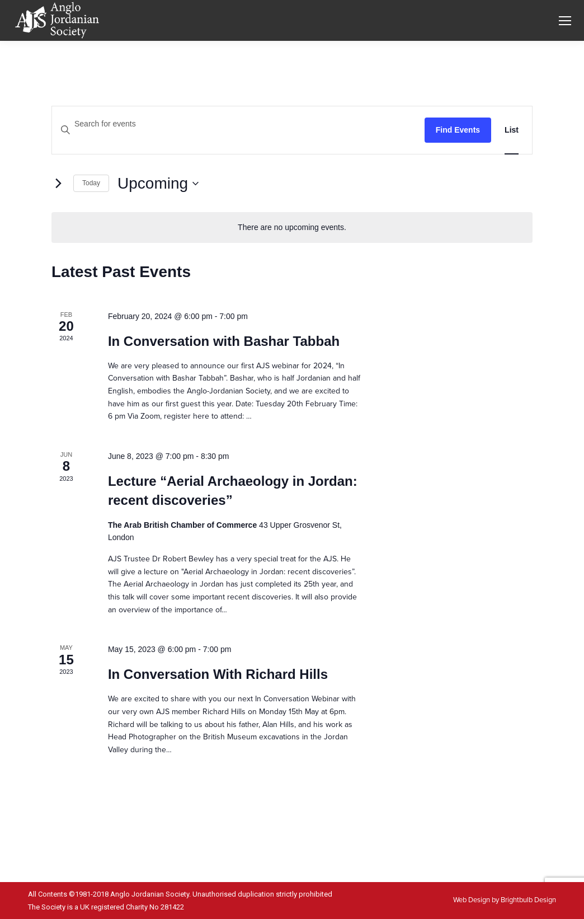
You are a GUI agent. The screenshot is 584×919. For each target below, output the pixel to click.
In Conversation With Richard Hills (218, 674)
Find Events (458, 129)
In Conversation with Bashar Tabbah (224, 341)
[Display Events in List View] (512, 130)
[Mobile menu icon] (565, 21)
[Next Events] (58, 183)
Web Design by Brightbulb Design (504, 899)
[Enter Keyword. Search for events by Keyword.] (238, 124)
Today (91, 183)
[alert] (292, 227)
